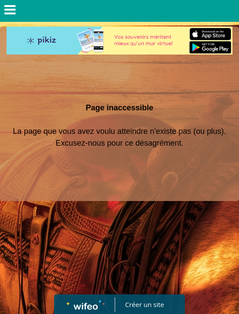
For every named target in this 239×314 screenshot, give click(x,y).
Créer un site (144, 304)
